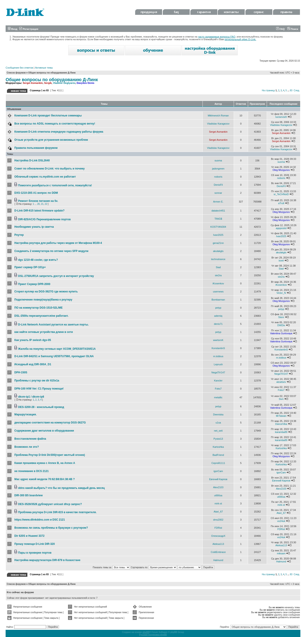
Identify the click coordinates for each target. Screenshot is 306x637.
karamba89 (281, 432)
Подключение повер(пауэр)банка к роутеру (43, 299)
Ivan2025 (218, 235)
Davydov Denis (85, 83)
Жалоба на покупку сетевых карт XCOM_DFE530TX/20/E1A (57, 348)
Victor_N (281, 293)
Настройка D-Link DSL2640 (32, 160)
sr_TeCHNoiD (281, 194)
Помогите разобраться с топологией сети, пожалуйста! (55, 185)
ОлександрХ (218, 536)
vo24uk (281, 521)
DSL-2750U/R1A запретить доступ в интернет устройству (56, 276)
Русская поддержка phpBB (153, 634)
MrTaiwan (281, 415)
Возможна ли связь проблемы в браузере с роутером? (51, 527)
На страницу (268, 90)
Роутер (19, 234)
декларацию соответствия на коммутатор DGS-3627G (50, 422)
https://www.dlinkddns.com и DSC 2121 (39, 519)
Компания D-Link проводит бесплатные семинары (48, 115)
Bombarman (218, 299)
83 (291, 90)
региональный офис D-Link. (240, 39)
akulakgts (218, 251)
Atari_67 (218, 511)
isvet (281, 260)
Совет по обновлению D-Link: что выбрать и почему (49, 168)
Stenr (281, 317)
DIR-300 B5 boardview (28, 495)
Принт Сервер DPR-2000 (34, 284)
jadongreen (218, 168)
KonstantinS (218, 348)
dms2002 (218, 519)
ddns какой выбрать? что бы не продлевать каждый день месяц (61, 488)
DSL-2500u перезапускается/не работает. (41, 315)
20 (38, 204)
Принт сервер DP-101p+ (30, 267)
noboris (218, 176)
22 (46, 204)
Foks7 (218, 388)
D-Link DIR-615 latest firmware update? (39, 210)
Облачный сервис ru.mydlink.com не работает (45, 176)
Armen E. (218, 201)
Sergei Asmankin (33, 83)
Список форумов (16, 72)
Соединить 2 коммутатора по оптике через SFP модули (51, 251)
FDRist (218, 527)
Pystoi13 (218, 438)
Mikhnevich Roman (218, 115)
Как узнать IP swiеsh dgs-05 (32, 340)
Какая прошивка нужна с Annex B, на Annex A (44, 463)
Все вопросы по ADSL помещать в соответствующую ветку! (54, 123)
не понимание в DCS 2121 (31, 471)
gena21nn (218, 243)
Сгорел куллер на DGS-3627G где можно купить (46, 291)
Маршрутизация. (25, 414)
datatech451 (218, 210)
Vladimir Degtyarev (64, 83)
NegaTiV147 (218, 372)
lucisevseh (281, 117)
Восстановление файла (30, 438)
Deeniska (218, 414)
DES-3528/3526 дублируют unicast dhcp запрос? (50, 504)
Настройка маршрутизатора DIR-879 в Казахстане (47, 560)
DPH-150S (20, 372)
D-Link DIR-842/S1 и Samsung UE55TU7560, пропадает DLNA (54, 356)
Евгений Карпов (218, 479)
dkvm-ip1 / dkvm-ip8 (31, 396)
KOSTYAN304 (218, 226)
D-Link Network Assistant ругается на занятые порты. (53, 324)
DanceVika (281, 424)
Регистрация (28, 29)
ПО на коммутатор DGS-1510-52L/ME (38, 307)
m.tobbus (218, 356)
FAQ (280, 29)
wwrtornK (218, 340)
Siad (218, 267)
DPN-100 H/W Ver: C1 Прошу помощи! (39, 388)
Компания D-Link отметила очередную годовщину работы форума (58, 131)
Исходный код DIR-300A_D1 (32, 364)
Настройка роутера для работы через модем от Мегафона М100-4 (58, 243)
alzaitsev (281, 382)
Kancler (218, 380)
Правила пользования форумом (35, 147)
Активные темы (44, 67)
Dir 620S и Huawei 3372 (29, 535)
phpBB (146, 632)
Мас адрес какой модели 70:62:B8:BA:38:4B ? (44, 479)
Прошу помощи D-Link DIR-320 (34, 544)
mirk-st (218, 503)
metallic (218, 397)
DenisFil (218, 184)
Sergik (48, 83)
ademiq (218, 315)
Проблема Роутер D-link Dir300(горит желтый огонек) (49, 455)
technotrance (218, 259)
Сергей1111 (218, 463)
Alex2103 (218, 487)
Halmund (218, 560)
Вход (12, 29)
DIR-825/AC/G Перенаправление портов (44, 219)
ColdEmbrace (218, 552)
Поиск (292, 29)
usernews (218, 291)
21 (42, 204)
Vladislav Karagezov (218, 123)
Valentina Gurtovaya (281, 333)
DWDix (281, 325)
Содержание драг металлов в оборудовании (44, 430)
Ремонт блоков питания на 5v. (38, 201)
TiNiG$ (218, 218)
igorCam (218, 471)
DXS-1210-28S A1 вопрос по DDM (36, 192)
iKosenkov (218, 283)
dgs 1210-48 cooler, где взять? (38, 259)
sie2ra (218, 275)
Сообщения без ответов (19, 67)
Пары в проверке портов (34, 552)
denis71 (218, 324)
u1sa (218, 422)
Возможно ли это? (26, 446)
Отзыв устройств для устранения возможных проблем (51, 139)
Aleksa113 (218, 544)
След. (297, 90)
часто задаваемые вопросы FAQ (216, 36)
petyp (218, 307)
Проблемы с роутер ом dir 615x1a (36, 380)
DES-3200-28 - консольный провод (41, 407)
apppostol (281, 228)
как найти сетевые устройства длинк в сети (43, 332)
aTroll (281, 203)
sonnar (218, 193)
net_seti (218, 430)
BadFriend (218, 455)
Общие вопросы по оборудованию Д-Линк (52, 72)
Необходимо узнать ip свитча (34, 226)
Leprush (218, 364)
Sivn (281, 399)
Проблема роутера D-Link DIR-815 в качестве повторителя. (57, 512)
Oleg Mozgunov (281, 170)
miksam (281, 553)
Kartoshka (218, 446)
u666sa (218, 495)
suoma (218, 160)
